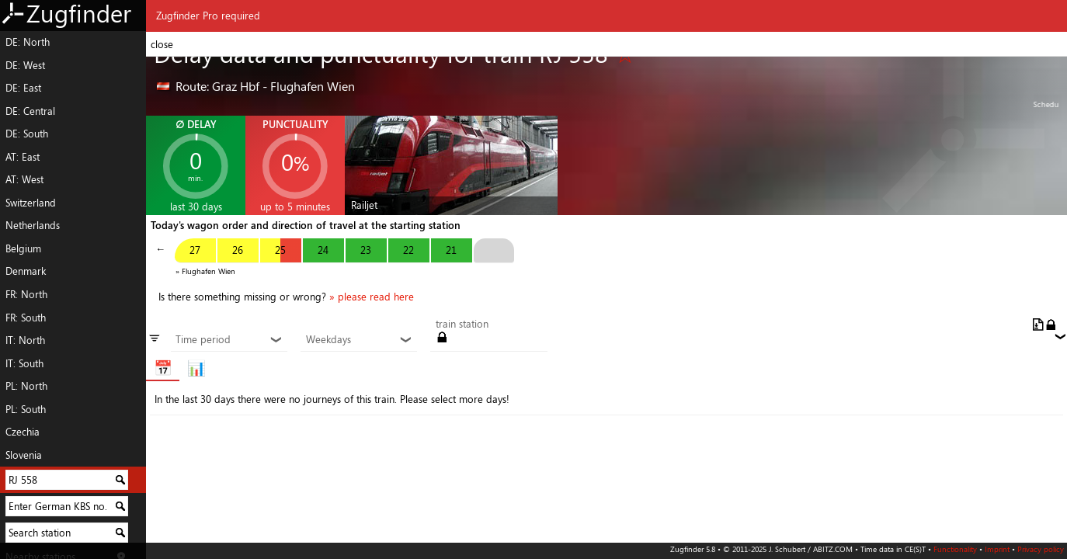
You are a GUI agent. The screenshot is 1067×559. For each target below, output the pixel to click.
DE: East (23, 88)
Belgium (23, 248)
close (162, 44)
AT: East (22, 157)
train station (462, 324)
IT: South (24, 363)
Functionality (955, 548)
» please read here (371, 297)
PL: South (25, 409)
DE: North (27, 42)
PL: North (26, 386)
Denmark (25, 271)
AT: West (24, 179)
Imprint (997, 548)
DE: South (26, 134)
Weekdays (359, 340)
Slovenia (23, 455)
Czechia (22, 432)
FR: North (26, 294)
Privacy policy (1040, 548)
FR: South (25, 318)
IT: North (25, 340)
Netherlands (32, 225)
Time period (229, 340)
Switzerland (30, 203)
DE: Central (30, 111)
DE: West (25, 65)
